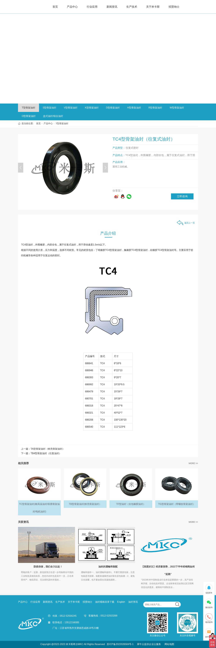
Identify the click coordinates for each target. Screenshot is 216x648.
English (121, 602)
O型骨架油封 (29, 116)
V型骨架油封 (70, 107)
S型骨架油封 (49, 107)
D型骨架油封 (113, 107)
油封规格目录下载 (104, 602)
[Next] (105, 168)
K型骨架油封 (92, 107)
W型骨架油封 (177, 107)
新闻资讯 (111, 6)
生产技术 (131, 6)
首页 (55, 6)
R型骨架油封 (155, 107)
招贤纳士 (174, 6)
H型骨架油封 (134, 107)
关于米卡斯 (153, 6)
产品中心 (72, 6)
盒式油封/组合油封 (53, 116)
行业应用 (92, 6)
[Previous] (20, 168)
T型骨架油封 (28, 107)
